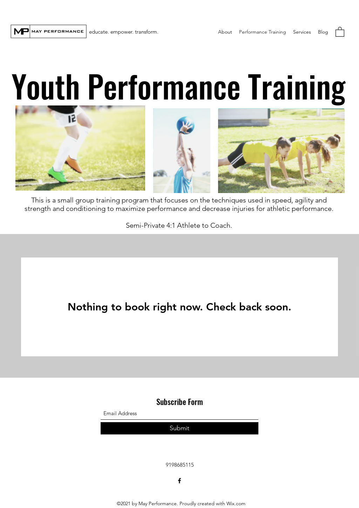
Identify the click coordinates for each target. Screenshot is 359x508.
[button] (340, 31)
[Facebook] (179, 480)
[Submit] (179, 428)
